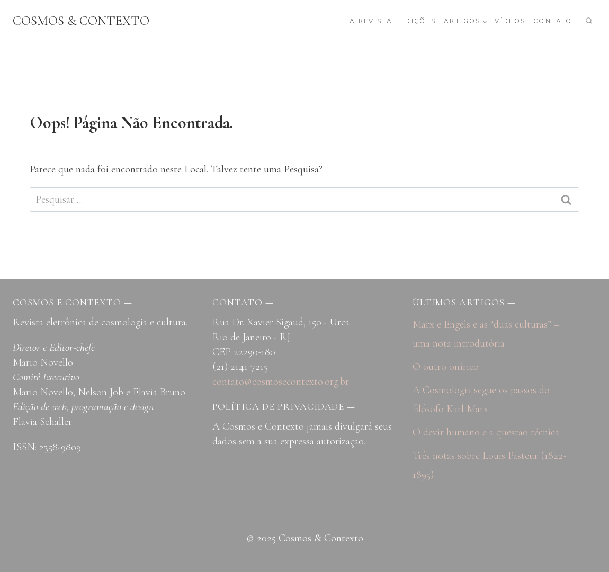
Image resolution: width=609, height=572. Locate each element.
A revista (371, 21)
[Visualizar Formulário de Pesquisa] (588, 21)
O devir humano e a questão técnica (486, 432)
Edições (418, 21)
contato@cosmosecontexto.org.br (280, 381)
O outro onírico (446, 366)
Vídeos (510, 21)
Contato (552, 21)
